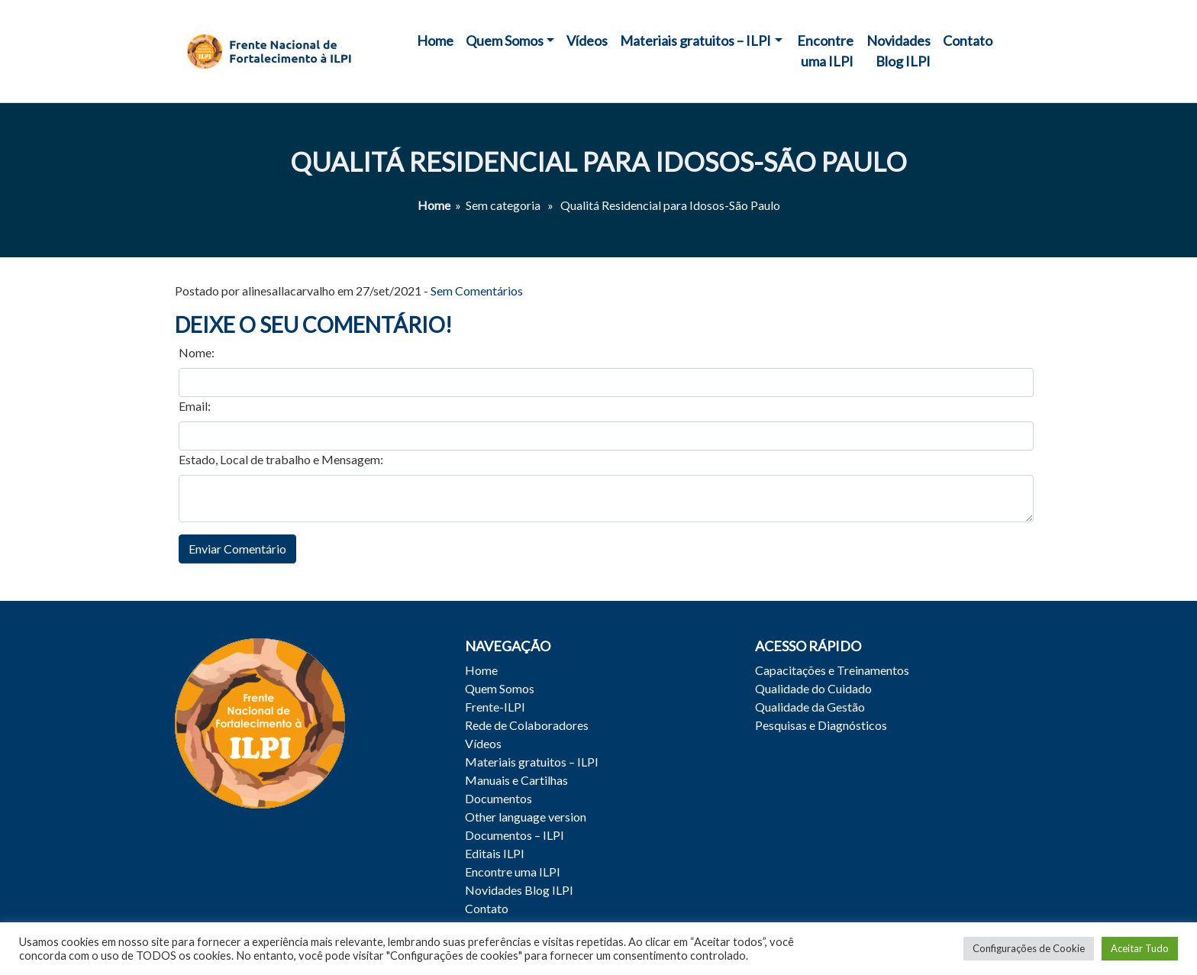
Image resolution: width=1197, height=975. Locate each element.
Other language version (525, 816)
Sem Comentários (477, 290)
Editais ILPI (494, 853)
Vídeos (587, 40)
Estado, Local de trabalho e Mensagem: (281, 459)
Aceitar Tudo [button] (1140, 948)
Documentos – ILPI (514, 835)
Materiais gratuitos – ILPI (695, 40)
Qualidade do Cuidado (813, 688)
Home (435, 40)
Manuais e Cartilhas (516, 780)
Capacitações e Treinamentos (832, 670)
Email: (195, 406)
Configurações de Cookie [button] (1029, 948)
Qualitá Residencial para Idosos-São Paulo (598, 161)
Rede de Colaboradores (527, 725)
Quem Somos (505, 40)
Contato (967, 40)
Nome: (197, 352)
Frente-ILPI (495, 706)
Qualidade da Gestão (810, 706)
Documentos (498, 798)
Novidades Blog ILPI (898, 50)
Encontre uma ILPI (825, 50)
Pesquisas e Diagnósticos (821, 725)
